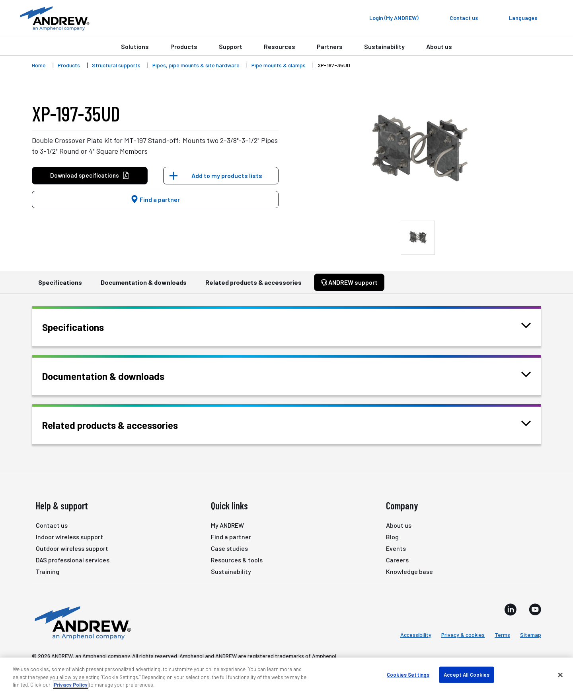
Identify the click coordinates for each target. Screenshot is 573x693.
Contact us (52, 525)
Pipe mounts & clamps (278, 65)
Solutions (135, 46)
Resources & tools (237, 560)
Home (39, 65)
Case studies (229, 548)
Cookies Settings (408, 674)
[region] (286, 675)
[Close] (560, 674)
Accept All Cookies (466, 674)
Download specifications (89, 175)
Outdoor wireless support (72, 548)
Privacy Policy (71, 684)
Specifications (60, 286)
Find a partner (155, 199)
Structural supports (116, 65)
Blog (392, 536)
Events (396, 548)
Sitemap (530, 634)
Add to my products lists (226, 175)
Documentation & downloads (144, 286)
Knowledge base (409, 571)
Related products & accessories (253, 286)
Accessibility (415, 634)
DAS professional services (72, 560)
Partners (330, 46)
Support (230, 46)
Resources (279, 46)
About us (439, 46)
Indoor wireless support (69, 536)
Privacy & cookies (463, 634)
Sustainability (384, 46)
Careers (397, 560)
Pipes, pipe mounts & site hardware (196, 65)
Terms (502, 634)
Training (47, 571)
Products (183, 46)
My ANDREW (227, 525)
